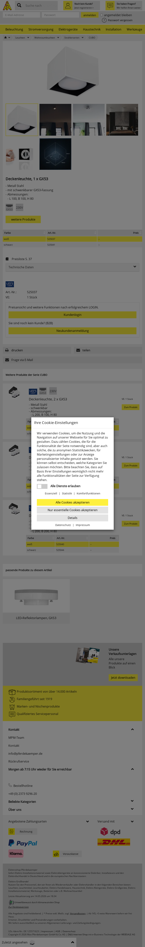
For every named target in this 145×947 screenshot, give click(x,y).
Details (72, 518)
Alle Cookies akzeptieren (73, 502)
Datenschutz (63, 525)
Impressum (83, 525)
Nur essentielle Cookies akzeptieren (73, 510)
